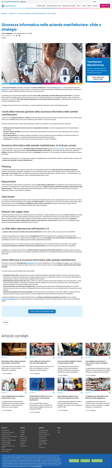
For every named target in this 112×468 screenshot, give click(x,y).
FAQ (59, 432)
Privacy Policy (43, 436)
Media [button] (89, 6)
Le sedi (22, 434)
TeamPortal (42, 447)
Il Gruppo (22, 430)
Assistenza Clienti (43, 430)
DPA (59, 430)
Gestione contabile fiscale (9, 440)
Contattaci (105, 5)
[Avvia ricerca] (109, 1)
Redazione (9, 33)
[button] (23, 2)
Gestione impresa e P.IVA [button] (54, 6)
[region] (56, 461)
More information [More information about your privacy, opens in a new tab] (37, 466)
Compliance (23, 440)
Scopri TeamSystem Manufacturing (42, 311)
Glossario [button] (95, 6)
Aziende (4, 38)
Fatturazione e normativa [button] (69, 6)
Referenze (23, 436)
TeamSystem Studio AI (8, 432)
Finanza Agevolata (7, 449)
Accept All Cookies (97, 460)
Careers (22, 444)
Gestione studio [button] (41, 6)
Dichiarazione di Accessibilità (43, 441)
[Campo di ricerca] (100, 1)
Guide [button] (84, 6)
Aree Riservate (43, 432)
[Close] (109, 460)
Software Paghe (6, 442)
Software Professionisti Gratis (8, 446)
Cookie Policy (42, 438)
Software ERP (5, 430)
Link (40, 445)
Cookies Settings (74, 460)
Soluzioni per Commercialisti (9, 436)
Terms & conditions (44, 434)
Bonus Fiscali (5, 451)
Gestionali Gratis (6, 444)
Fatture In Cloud (6, 434)
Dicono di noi (23, 438)
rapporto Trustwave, (59, 148)
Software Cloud (6, 438)
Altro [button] (79, 6)
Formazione (23, 446)
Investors (22, 442)
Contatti (22, 432)
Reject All (85, 460)
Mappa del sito (43, 443)
